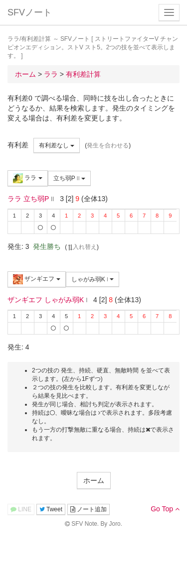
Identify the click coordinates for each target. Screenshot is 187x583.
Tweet (50, 509)
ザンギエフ (36, 279)
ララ (27, 178)
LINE (20, 509)
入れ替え (82, 246)
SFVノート (29, 12)
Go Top (165, 509)
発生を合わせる (108, 145)
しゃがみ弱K (92, 279)
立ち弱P (69, 178)
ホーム (93, 480)
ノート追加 (88, 509)
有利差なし (56, 145)
